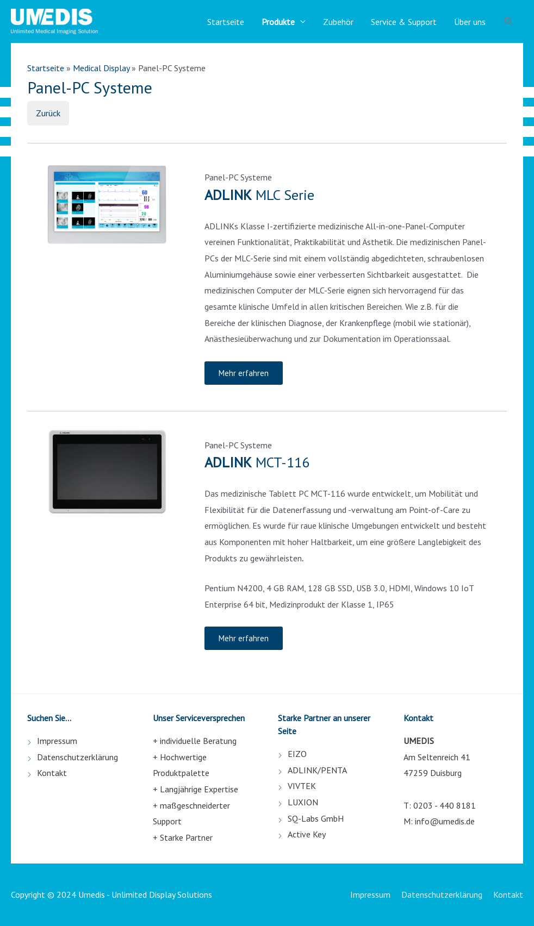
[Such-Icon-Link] (508, 21)
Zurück (48, 113)
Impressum (57, 740)
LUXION (303, 802)
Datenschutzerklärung (77, 757)
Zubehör (338, 21)
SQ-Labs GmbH (316, 818)
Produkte (278, 21)
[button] (243, 373)
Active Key (307, 834)
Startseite (225, 21)
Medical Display (101, 67)
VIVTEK (302, 785)
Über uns (470, 21)
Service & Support (404, 21)
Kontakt (52, 772)
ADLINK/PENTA (317, 770)
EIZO (297, 753)
